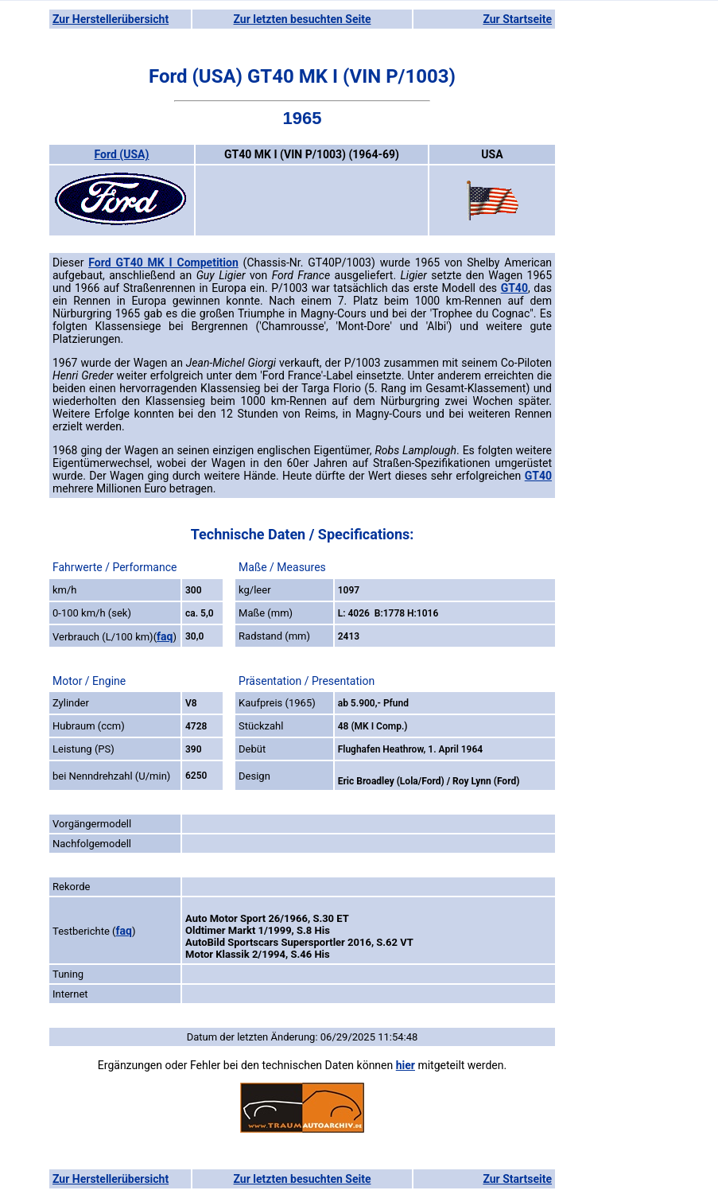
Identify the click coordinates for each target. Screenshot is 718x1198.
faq (165, 636)
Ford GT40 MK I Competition (163, 262)
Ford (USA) (122, 154)
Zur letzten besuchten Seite (302, 19)
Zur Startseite (517, 19)
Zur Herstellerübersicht (110, 19)
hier (405, 1065)
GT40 (514, 288)
